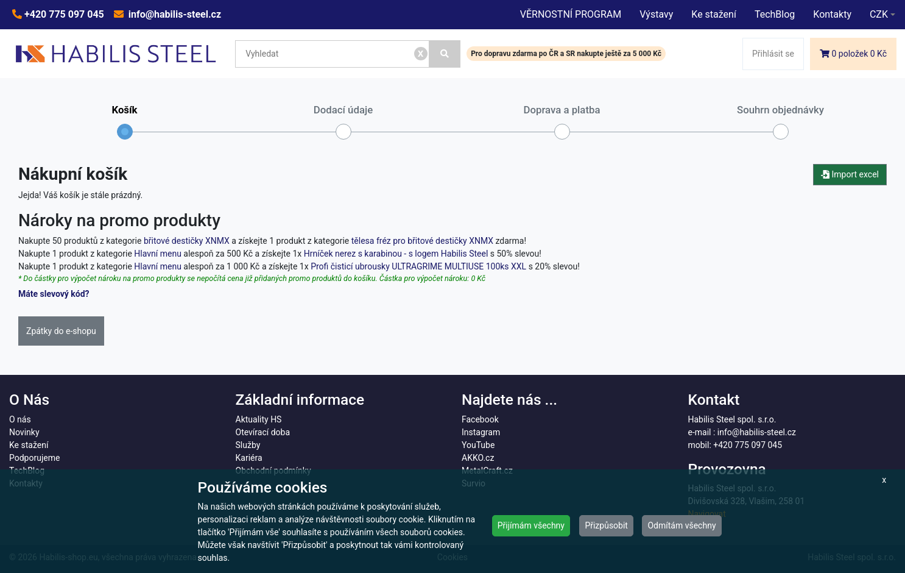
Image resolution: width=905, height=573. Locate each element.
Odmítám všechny (681, 525)
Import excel (850, 174)
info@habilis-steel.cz (173, 14)
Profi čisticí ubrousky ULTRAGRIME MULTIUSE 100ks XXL (418, 266)
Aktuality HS (259, 419)
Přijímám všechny (531, 525)
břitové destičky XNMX (187, 241)
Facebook (480, 419)
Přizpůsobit (606, 525)
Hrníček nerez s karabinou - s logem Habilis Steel (396, 253)
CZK (879, 14)
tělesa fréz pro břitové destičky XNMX (422, 241)
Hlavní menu (157, 253)
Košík (124, 122)
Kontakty (832, 14)
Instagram (481, 432)
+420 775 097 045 (63, 14)
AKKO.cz (478, 458)
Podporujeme (34, 458)
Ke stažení (713, 14)
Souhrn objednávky (780, 122)
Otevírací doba (263, 432)
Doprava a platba (562, 122)
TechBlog (775, 14)
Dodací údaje (343, 122)
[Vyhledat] (445, 54)
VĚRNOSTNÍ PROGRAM (570, 14)
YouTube (478, 445)
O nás (20, 419)
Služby (248, 445)
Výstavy (656, 14)
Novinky (24, 432)
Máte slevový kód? (54, 294)
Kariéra (249, 458)
